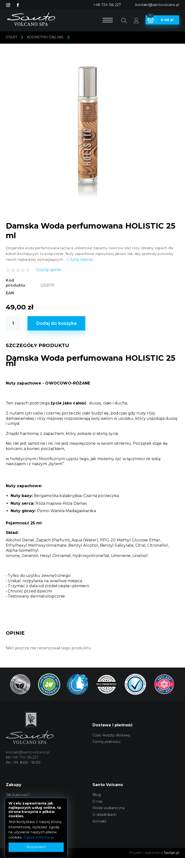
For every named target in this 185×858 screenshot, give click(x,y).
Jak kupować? (18, 795)
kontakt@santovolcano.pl (157, 5)
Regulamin (15, 801)
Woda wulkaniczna (108, 808)
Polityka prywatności (23, 808)
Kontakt (99, 821)
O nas (97, 801)
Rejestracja (15, 814)
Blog (96, 795)
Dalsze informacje (38, 855)
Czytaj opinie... (50, 269)
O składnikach (104, 814)
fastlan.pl (171, 853)
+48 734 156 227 (107, 5)
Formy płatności (106, 742)
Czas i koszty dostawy (111, 735)
